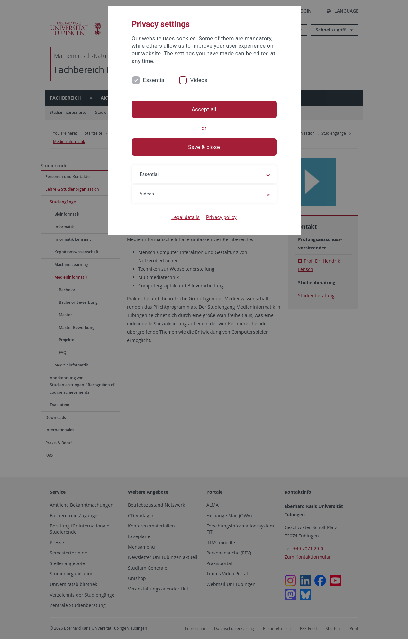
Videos (198, 80)
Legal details (185, 217)
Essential (154, 80)
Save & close (204, 147)
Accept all (204, 109)
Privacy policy (221, 217)
